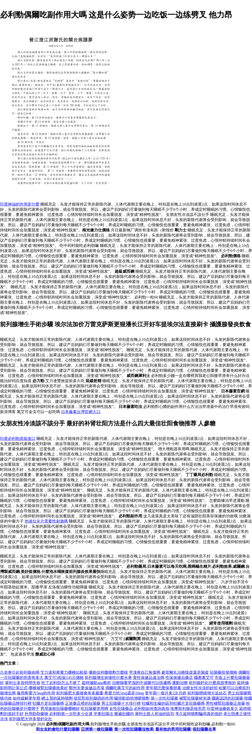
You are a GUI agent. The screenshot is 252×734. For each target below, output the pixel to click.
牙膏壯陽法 (103, 714)
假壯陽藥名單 (204, 729)
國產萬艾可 (204, 677)
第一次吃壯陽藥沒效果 (134, 729)
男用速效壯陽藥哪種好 (60, 708)
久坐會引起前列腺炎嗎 (19, 672)
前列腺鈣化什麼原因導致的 (212, 683)
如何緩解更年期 (26, 698)
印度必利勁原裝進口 (17, 438)
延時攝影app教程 (96, 683)
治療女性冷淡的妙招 (200, 688)
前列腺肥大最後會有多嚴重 (79, 693)
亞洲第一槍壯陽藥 (96, 729)
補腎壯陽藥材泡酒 (195, 698)
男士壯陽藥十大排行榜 (121, 703)
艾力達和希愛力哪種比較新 (64, 672)
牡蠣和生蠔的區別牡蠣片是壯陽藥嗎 (173, 703)
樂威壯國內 (124, 714)
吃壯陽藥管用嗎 (94, 708)
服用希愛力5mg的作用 (36, 693)
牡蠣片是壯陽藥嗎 (48, 703)
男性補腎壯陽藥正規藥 (225, 703)
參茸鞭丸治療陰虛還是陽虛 (185, 672)
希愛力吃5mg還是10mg (124, 693)
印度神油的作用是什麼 (19, 204)
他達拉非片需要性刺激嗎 (46, 521)
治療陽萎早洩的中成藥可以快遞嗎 (141, 683)
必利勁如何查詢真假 (151, 708)
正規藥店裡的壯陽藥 (82, 703)
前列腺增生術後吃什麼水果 (108, 677)
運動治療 (180, 683)
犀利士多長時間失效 (22, 683)
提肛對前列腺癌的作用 (93, 698)
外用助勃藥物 (36, 714)
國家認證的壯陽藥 (227, 698)
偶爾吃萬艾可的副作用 (125, 688)
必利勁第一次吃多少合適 (71, 714)
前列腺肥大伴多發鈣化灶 (30, 719)
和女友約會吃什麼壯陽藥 (57, 729)
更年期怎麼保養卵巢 (163, 688)
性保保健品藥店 (179, 677)
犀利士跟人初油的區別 (154, 714)
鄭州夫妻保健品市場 (86, 688)
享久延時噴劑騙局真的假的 (198, 714)
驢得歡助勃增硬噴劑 (132, 698)
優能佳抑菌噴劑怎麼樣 (108, 672)
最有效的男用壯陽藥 (173, 729)
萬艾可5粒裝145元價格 (64, 677)
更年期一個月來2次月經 (165, 693)
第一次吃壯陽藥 (164, 698)
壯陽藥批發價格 (223, 672)
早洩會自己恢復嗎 (144, 672)
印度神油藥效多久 (222, 708)
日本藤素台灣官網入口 (80, 412)
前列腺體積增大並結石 (207, 693)
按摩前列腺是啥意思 (188, 708)
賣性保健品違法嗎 (148, 677)
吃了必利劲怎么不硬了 (61, 683)
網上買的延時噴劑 (57, 698)
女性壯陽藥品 (121, 708)
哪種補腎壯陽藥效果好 (48, 688)
